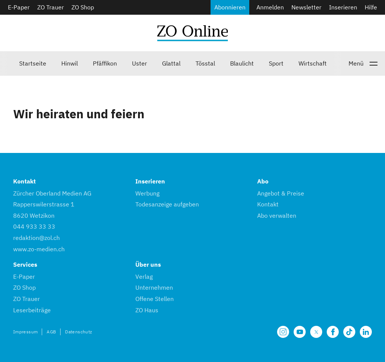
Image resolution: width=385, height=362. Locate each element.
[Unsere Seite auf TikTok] (349, 332)
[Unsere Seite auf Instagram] (283, 332)
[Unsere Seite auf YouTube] (300, 332)
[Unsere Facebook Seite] (333, 332)
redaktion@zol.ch (36, 237)
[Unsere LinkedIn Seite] (366, 332)
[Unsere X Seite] (316, 332)
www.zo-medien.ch (39, 249)
